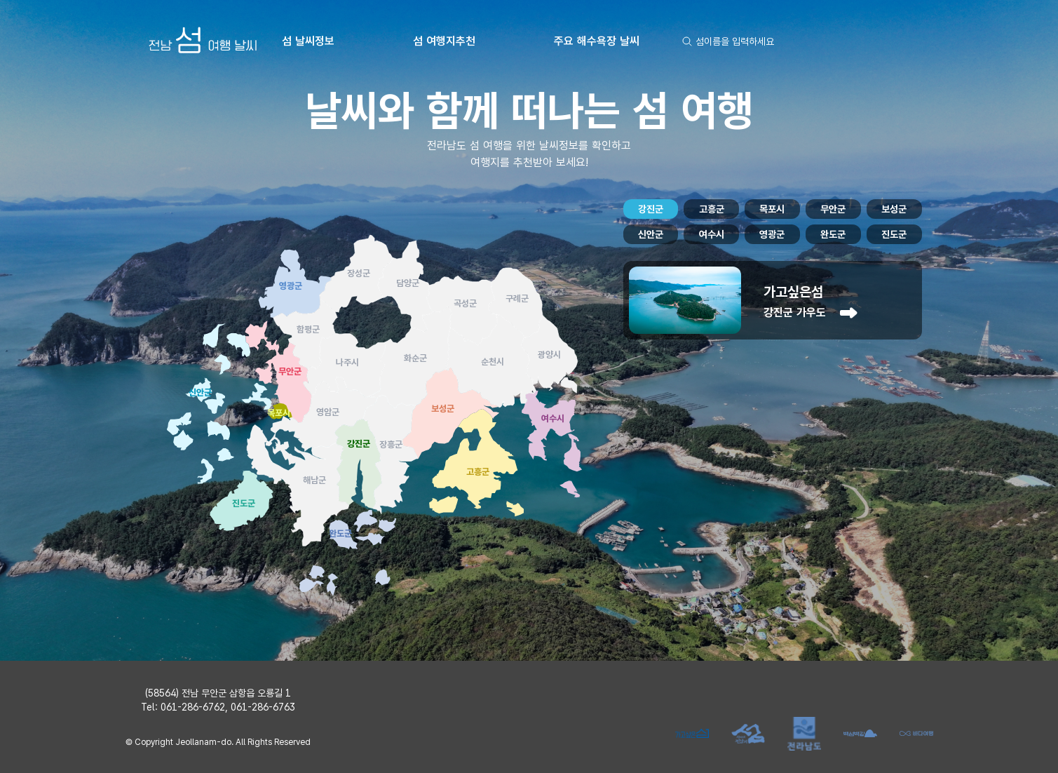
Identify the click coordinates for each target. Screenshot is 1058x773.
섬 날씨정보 (308, 41)
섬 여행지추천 (444, 41)
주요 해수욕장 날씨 (596, 41)
